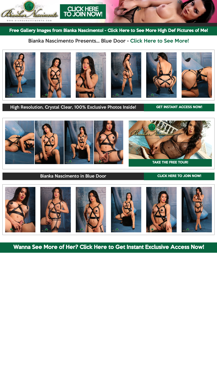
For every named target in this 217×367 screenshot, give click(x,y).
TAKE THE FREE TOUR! (170, 162)
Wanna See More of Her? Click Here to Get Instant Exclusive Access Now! (108, 247)
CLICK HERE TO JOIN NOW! (179, 176)
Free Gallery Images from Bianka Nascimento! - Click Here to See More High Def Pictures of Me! (108, 31)
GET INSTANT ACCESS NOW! (179, 107)
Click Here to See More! (159, 41)
